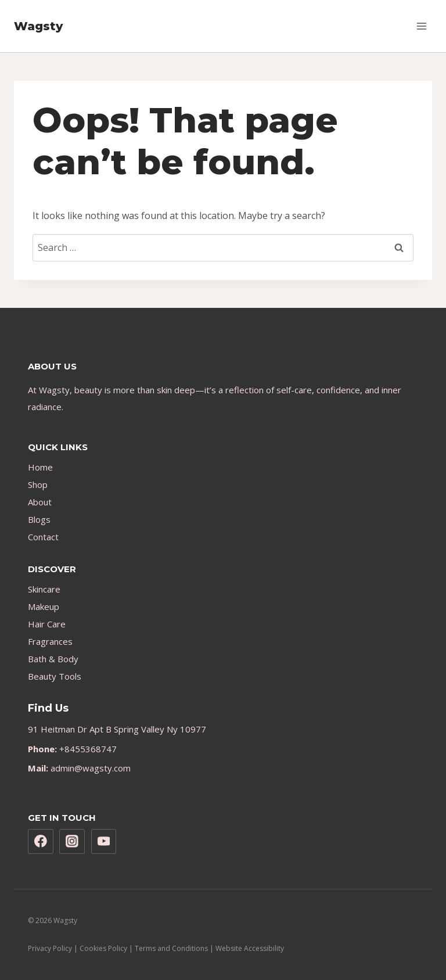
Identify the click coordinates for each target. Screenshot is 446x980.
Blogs (39, 519)
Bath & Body (53, 659)
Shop (38, 484)
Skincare (44, 589)
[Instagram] (72, 842)
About (40, 502)
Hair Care (47, 624)
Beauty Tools (54, 676)
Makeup (43, 606)
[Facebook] (40, 842)
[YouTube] (104, 842)
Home (40, 467)
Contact (43, 537)
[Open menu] (421, 26)
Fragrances (50, 641)
